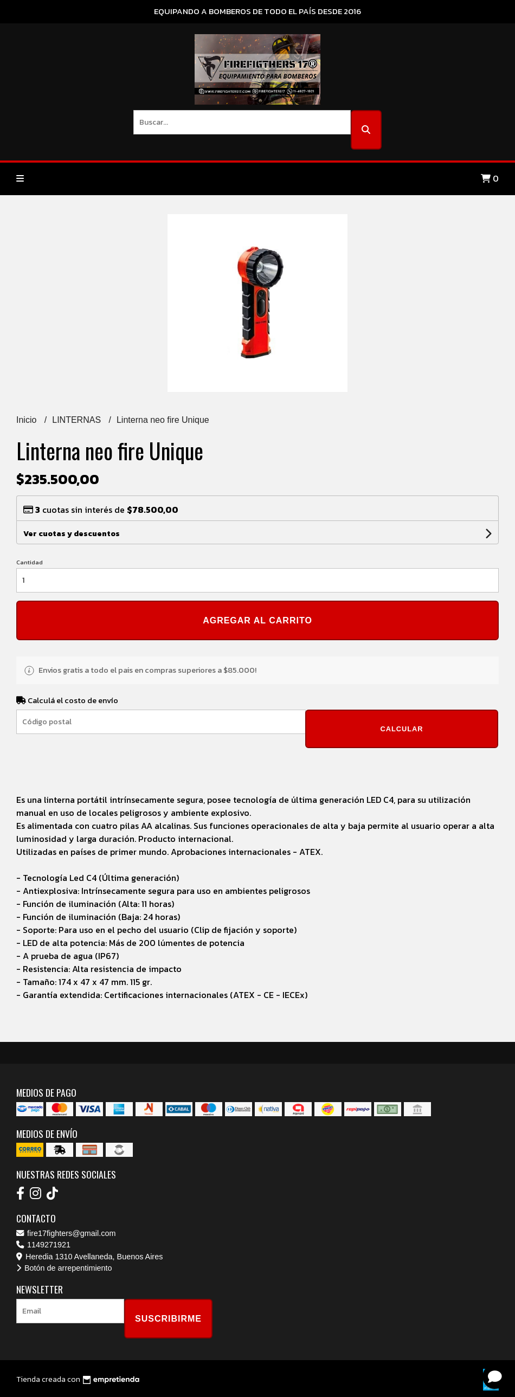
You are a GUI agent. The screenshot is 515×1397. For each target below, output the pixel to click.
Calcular (401, 729)
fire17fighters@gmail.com (65, 1233)
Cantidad (29, 562)
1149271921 (43, 1244)
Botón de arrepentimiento (64, 1268)
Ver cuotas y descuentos (71, 533)
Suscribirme (168, 1318)
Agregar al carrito (257, 620)
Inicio (27, 419)
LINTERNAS (77, 419)
